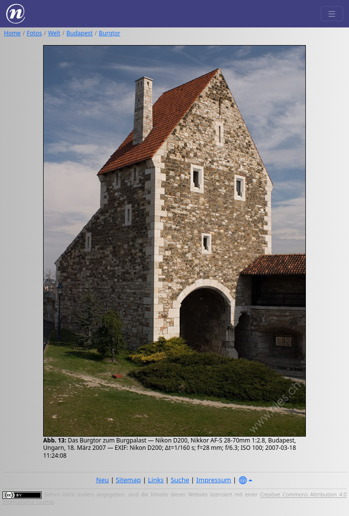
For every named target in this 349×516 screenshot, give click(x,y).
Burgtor (110, 33)
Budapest (80, 33)
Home (12, 33)
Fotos (34, 33)
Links (156, 479)
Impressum (213, 479)
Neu (102, 479)
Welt (54, 33)
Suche (180, 479)
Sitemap (128, 479)
